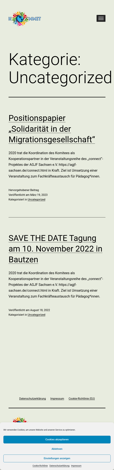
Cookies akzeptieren (57, 439)
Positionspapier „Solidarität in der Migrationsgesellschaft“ (52, 128)
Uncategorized (36, 199)
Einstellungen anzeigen (57, 458)
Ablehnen (57, 448)
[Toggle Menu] (101, 18)
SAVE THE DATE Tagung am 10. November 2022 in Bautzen (55, 248)
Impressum (76, 466)
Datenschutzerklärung (59, 466)
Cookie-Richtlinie (40, 466)
